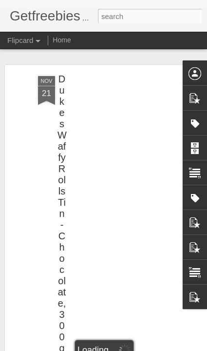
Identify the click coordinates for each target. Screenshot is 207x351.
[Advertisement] (123, 141)
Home (62, 40)
